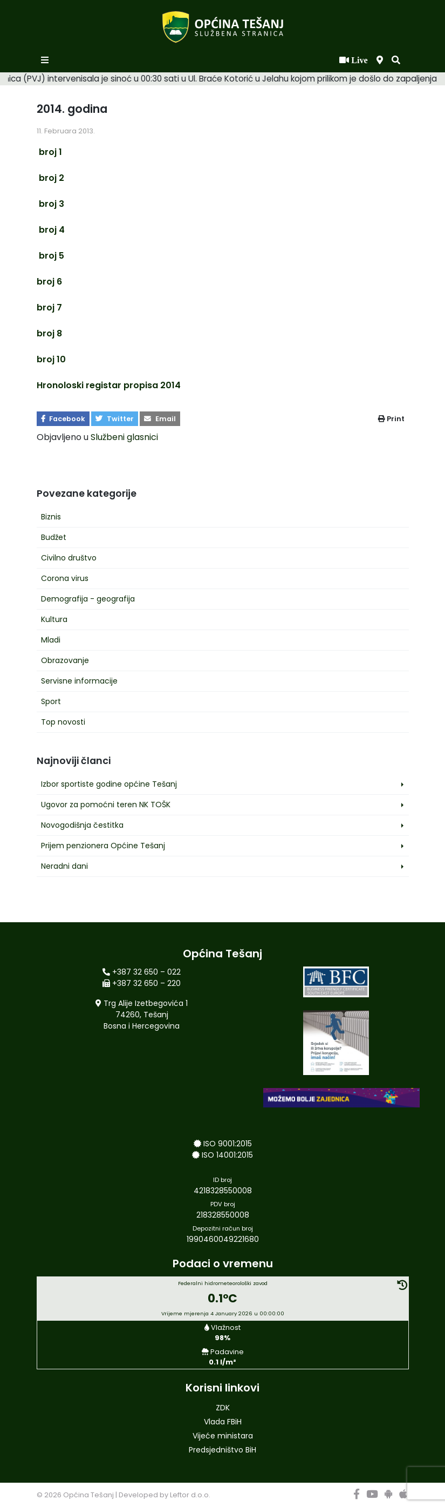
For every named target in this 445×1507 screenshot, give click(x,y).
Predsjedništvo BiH (222, 1449)
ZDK (223, 1407)
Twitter (114, 418)
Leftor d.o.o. (190, 1494)
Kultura (54, 619)
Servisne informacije (79, 680)
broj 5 (50, 255)
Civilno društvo (69, 557)
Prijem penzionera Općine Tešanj (103, 845)
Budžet (53, 537)
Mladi (50, 639)
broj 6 (49, 281)
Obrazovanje (65, 660)
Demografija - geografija (88, 598)
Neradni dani (64, 866)
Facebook (63, 418)
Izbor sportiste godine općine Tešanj (109, 784)
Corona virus (64, 578)
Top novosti (63, 722)
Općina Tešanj (88, 1494)
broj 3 (50, 204)
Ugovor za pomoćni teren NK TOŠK (105, 804)
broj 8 (49, 333)
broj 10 (51, 359)
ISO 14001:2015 (227, 1155)
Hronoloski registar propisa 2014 (109, 385)
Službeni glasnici (124, 437)
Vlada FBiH (223, 1421)
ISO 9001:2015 (227, 1143)
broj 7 (49, 307)
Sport (51, 701)
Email (160, 418)
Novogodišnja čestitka (82, 825)
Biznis (51, 516)
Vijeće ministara (223, 1435)
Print (391, 418)
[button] (396, 60)
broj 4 (51, 230)
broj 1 (49, 152)
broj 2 (50, 178)
